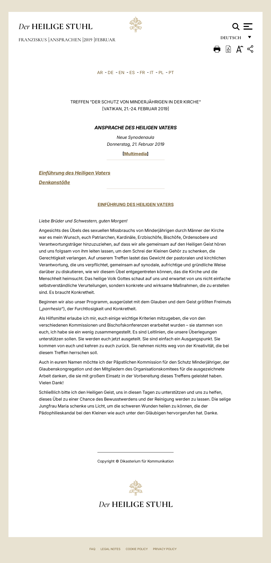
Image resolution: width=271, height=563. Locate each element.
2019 (88, 40)
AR (100, 72)
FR (142, 72)
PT (171, 72)
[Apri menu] (247, 26)
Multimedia (135, 153)
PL (161, 72)
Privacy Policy (165, 549)
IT (151, 72)
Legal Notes (110, 549)
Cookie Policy (137, 549)
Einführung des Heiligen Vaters (74, 173)
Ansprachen (65, 40)
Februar (105, 40)
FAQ (92, 549)
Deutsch (232, 39)
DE (111, 72)
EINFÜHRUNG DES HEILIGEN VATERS (136, 204)
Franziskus (33, 40)
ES (132, 72)
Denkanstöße (54, 182)
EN (121, 72)
